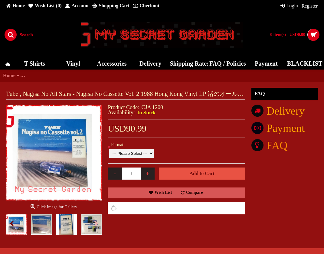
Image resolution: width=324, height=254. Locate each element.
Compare (194, 192)
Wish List (163, 192)
